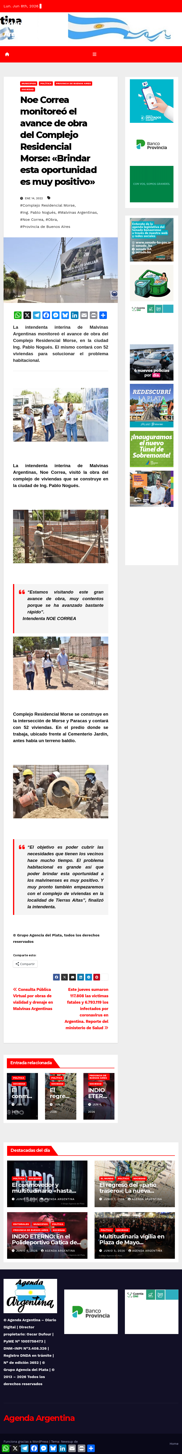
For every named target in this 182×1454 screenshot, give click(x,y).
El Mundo (107, 1178)
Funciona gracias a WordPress (26, 1441)
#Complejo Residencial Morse (47, 205)
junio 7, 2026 (27, 1199)
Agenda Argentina (57, 1199)
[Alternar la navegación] (94, 54)
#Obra (51, 219)
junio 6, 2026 (27, 1250)
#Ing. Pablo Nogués (37, 212)
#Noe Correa (31, 219)
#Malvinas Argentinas (77, 212)
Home (174, 1443)
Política (45, 83)
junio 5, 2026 (115, 1250)
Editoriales (21, 1224)
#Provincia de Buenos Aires (45, 226)
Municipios (29, 83)
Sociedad (28, 89)
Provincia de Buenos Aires (73, 83)
